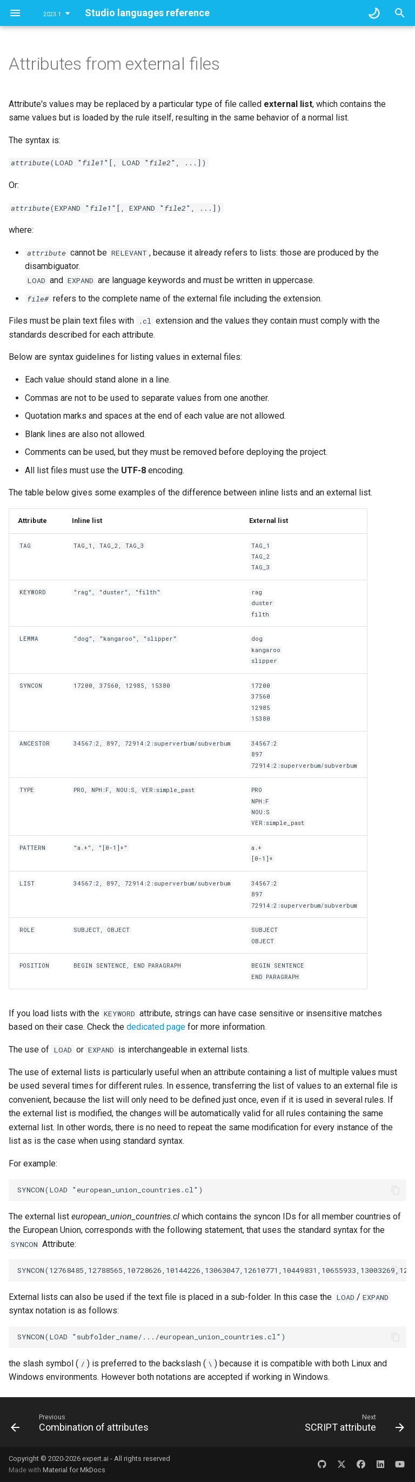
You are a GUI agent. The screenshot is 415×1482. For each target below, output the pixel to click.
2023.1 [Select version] (52, 14)
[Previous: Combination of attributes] (81, 1425)
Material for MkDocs (74, 1470)
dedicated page (155, 1027)
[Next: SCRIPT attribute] (353, 1425)
